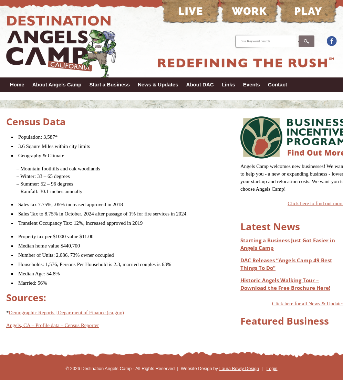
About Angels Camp (57, 84)
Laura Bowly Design (239, 368)
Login (272, 368)
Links (228, 84)
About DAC (200, 84)
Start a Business (109, 84)
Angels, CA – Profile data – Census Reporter (52, 325)
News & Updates (158, 84)
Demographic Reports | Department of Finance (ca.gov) (66, 312)
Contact (277, 84)
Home (17, 84)
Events (251, 84)
